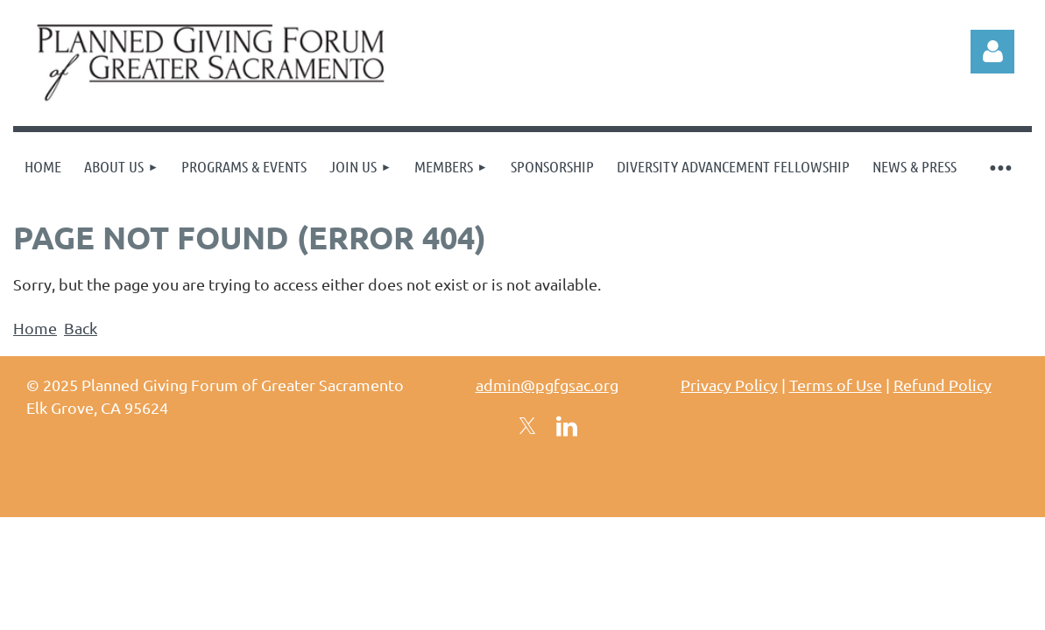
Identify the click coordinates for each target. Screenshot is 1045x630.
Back (80, 327)
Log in (992, 52)
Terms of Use (835, 384)
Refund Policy (942, 384)
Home (35, 327)
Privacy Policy (729, 384)
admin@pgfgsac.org (547, 384)
